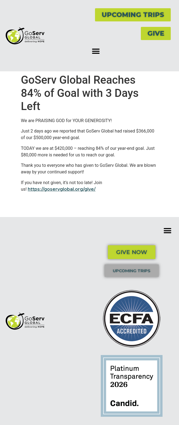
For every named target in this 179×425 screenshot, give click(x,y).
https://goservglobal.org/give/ (62, 189)
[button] (96, 51)
